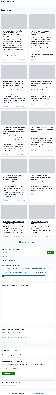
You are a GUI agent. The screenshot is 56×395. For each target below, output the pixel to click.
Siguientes (33, 242)
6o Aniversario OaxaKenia (9, 334)
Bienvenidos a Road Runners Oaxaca (11, 332)
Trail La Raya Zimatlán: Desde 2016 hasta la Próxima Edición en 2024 (41, 83)
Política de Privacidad (38, 393)
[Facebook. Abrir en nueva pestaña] (3, 385)
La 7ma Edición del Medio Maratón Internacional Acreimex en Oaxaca (12, 177)
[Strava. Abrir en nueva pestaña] (14, 385)
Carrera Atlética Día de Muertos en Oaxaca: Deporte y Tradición (42, 177)
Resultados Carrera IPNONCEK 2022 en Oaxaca (13, 222)
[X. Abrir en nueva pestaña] (11, 385)
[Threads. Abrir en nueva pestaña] (8, 385)
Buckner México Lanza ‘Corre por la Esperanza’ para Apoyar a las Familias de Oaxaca (14, 83)
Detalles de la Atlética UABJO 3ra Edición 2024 (14, 337)
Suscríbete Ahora (8, 373)
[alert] (28, 260)
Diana (6, 59)
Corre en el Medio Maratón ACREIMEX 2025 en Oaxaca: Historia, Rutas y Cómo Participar (12, 33)
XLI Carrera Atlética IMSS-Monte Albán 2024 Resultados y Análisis (42, 33)
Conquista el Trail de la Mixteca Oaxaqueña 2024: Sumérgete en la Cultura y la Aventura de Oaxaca (14, 130)
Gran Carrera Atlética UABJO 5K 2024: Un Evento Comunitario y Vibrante (42, 129)
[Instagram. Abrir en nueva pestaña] (6, 385)
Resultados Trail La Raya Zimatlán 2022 (39, 222)
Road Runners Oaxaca (10, 1)
